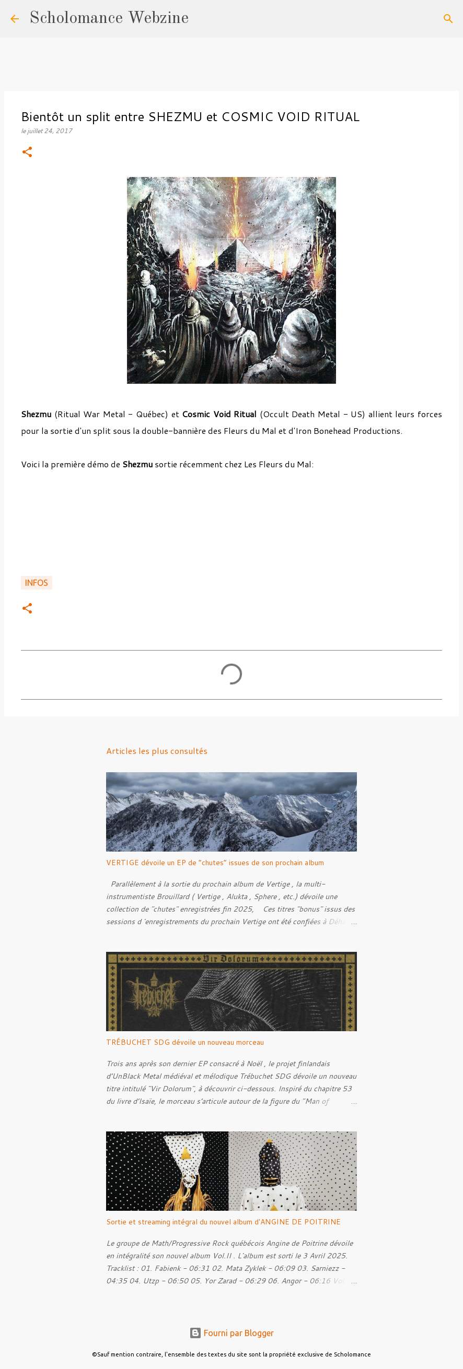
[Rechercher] (203, 18)
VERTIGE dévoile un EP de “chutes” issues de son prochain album (215, 862)
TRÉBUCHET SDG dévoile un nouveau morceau (185, 1042)
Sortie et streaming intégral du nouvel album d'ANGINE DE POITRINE (223, 1222)
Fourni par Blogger (231, 1333)
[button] (27, 153)
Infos (36, 582)
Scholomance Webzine (109, 18)
